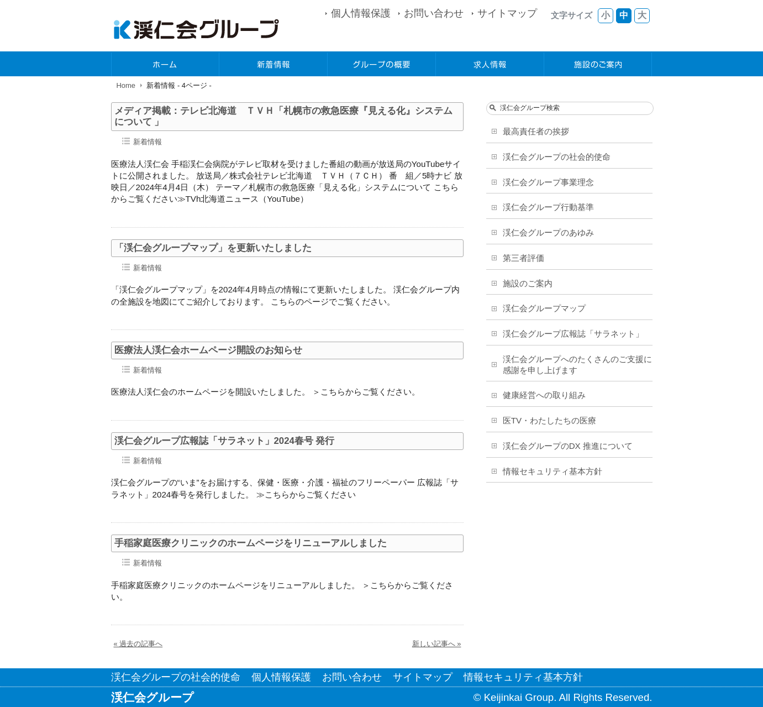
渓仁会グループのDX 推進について (568, 446)
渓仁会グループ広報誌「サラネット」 (573, 333)
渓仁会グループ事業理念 (548, 182)
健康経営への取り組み (544, 395)
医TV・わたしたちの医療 (549, 420)
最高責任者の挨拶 (536, 131)
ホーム (166, 64)
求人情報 (490, 64)
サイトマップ (507, 13)
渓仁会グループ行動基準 (548, 207)
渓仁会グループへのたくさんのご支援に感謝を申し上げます (577, 364)
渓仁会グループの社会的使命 (557, 156)
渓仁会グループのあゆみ (548, 232)
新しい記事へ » (436, 644)
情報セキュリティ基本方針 (552, 471)
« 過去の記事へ (138, 644)
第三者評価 (523, 258)
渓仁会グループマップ (544, 308)
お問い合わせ (434, 13)
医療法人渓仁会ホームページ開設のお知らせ (208, 350)
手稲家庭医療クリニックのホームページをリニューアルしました (250, 543)
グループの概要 (382, 64)
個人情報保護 (361, 13)
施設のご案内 (598, 64)
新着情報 (273, 64)
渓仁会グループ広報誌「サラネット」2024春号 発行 (224, 441)
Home (126, 85)
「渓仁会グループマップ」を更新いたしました (213, 248)
